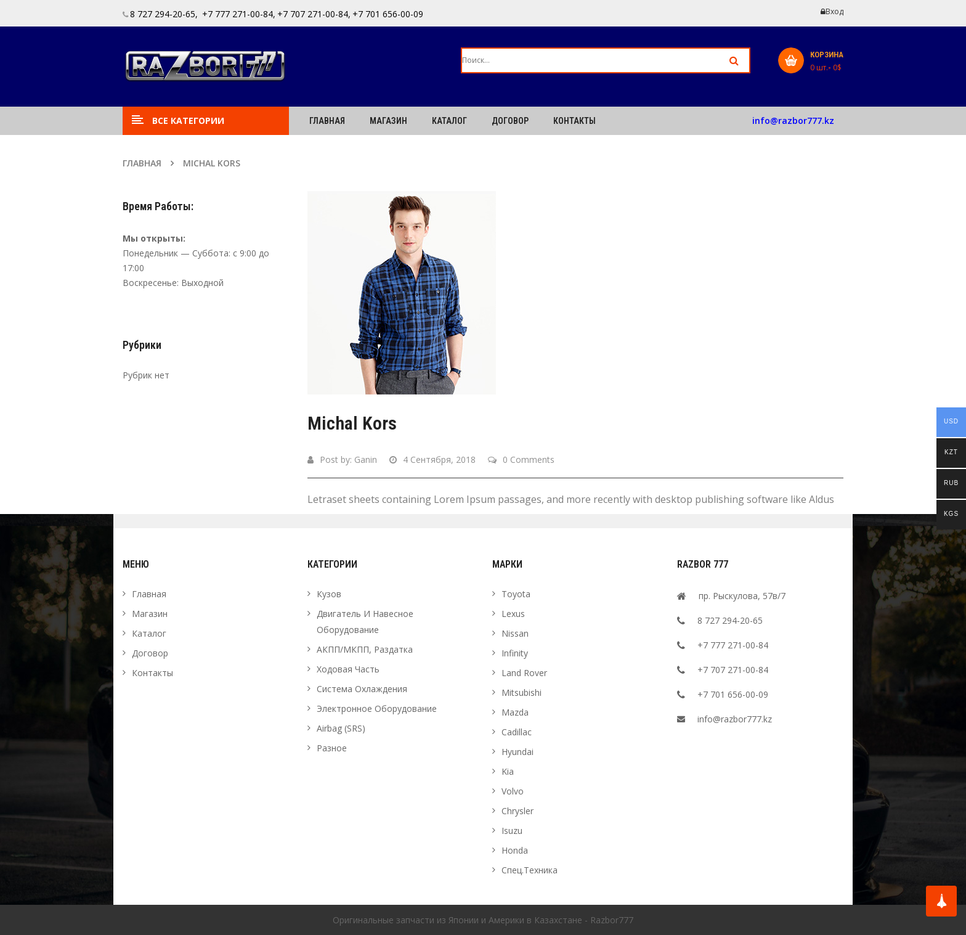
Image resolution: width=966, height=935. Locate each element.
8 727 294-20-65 (730, 620)
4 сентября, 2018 (432, 459)
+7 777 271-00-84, (237, 14)
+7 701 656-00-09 (387, 14)
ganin (365, 459)
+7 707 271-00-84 (732, 670)
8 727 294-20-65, (164, 14)
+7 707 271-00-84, (314, 14)
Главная (142, 163)
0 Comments (521, 459)
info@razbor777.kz (793, 120)
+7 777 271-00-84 (732, 645)
